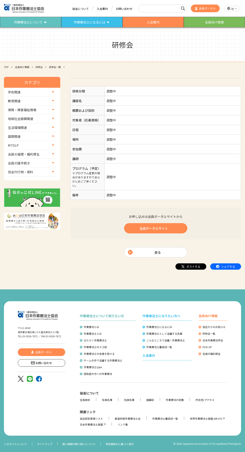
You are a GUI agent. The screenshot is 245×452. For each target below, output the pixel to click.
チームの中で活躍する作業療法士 (103, 360)
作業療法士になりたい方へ (161, 315)
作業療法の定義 (175, 400)
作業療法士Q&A (93, 367)
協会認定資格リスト (91, 418)
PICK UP (207, 347)
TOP (6, 67)
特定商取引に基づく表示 (120, 444)
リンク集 (123, 424)
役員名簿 (107, 400)
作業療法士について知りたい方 (102, 315)
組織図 (150, 400)
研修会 (39, 67)
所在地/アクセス (205, 400)
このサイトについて (15, 444)
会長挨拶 (85, 400)
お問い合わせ (124, 9)
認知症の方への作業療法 (98, 374)
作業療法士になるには (159, 327)
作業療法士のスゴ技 (95, 347)
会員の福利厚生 (211, 354)
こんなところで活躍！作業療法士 (165, 340)
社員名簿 (129, 400)
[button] (232, 8)
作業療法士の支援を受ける (99, 354)
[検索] (183, 8)
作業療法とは (91, 327)
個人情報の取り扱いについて (79, 444)
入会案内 (102, 9)
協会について (80, 9)
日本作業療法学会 (213, 340)
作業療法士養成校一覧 (159, 347)
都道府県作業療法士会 (127, 418)
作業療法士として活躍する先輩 (164, 334)
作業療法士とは (93, 334)
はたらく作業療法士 (95, 340)
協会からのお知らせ (214, 327)
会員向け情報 (22, 67)
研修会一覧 (55, 67)
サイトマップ (44, 444)
